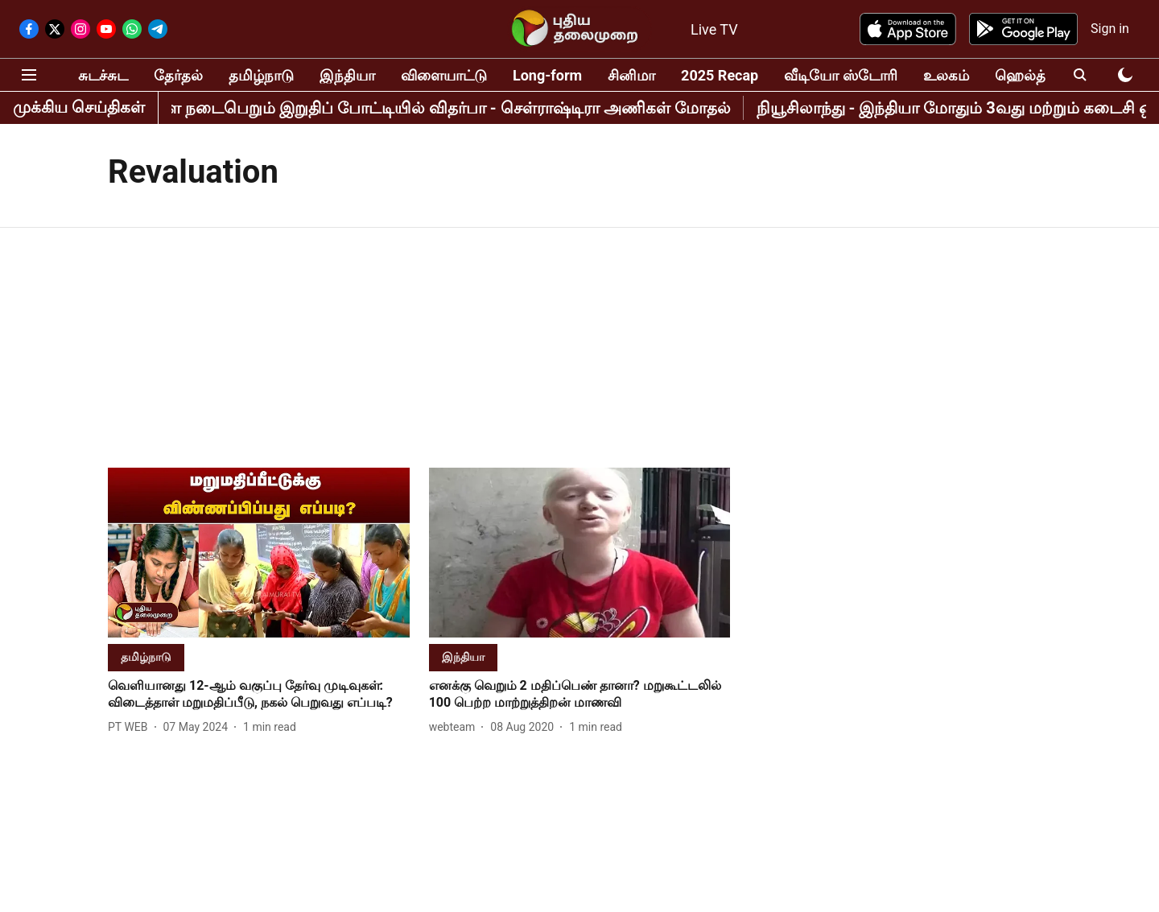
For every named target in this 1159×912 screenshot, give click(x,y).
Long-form (547, 75)
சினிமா (631, 75)
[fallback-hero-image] (259, 553)
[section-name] (146, 656)
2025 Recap (719, 75)
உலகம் (946, 75)
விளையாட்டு (444, 75)
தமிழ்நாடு (261, 75)
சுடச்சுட (103, 75)
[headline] (259, 695)
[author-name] (131, 727)
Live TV (714, 29)
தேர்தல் (178, 75)
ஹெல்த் (1020, 75)
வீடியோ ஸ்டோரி (840, 75)
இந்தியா (347, 75)
